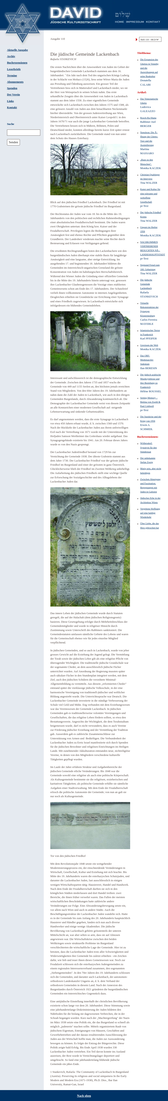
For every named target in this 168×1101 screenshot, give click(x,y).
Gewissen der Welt (149, 345)
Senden (13, 142)
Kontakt (12, 107)
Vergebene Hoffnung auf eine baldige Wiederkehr (150, 512)
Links (10, 101)
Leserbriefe (14, 69)
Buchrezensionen (17, 62)
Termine (12, 75)
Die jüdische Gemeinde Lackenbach (146, 283)
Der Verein (13, 94)
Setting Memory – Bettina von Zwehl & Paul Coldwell (150, 401)
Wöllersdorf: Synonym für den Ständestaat (148, 447)
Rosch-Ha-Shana (148, 117)
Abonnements (15, 81)
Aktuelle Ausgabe (17, 50)
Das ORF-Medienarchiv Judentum (146, 359)
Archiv (11, 56)
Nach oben (84, 1096)
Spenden (12, 88)
